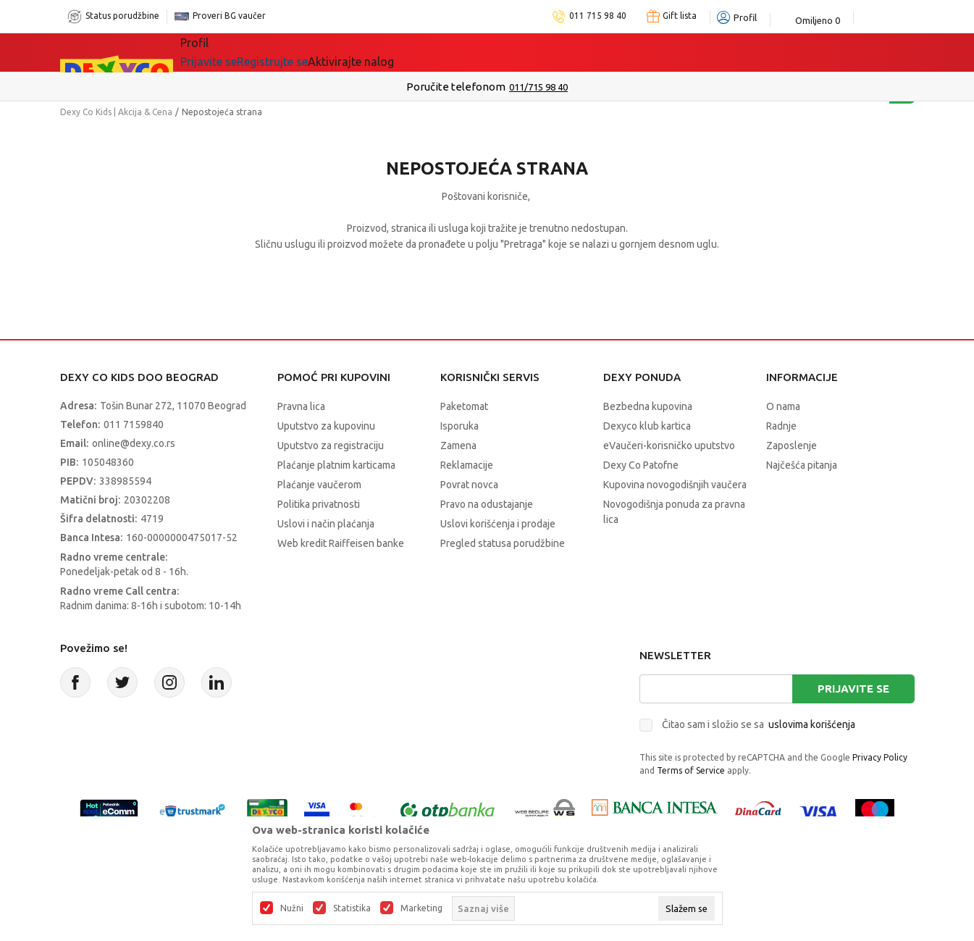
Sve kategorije (230, 52)
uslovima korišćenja (811, 724)
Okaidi (601, 52)
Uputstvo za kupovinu (326, 426)
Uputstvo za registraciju (330, 445)
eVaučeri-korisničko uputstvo (669, 445)
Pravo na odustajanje (486, 504)
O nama (783, 406)
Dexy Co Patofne (641, 465)
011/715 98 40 (538, 87)
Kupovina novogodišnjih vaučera (675, 484)
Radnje (781, 426)
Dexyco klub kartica (647, 426)
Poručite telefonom (455, 86)
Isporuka (459, 426)
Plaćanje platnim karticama (336, 465)
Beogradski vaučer (399, 52)
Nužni (291, 908)
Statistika (352, 908)
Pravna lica (301, 406)
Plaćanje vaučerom (319, 484)
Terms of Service (691, 770)
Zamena (458, 445)
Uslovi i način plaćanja (325, 524)
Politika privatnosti (318, 504)
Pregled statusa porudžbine (502, 543)
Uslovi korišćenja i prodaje (497, 524)
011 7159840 (134, 424)
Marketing (421, 908)
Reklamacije (466, 465)
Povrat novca (469, 484)
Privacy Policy (879, 757)
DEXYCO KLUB (517, 52)
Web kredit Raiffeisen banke (340, 543)
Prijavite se (853, 688)
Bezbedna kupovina (647, 406)
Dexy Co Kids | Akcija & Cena (116, 112)
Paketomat (464, 406)
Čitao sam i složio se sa (758, 724)
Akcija (305, 52)
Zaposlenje (791, 445)
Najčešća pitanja (801, 465)
